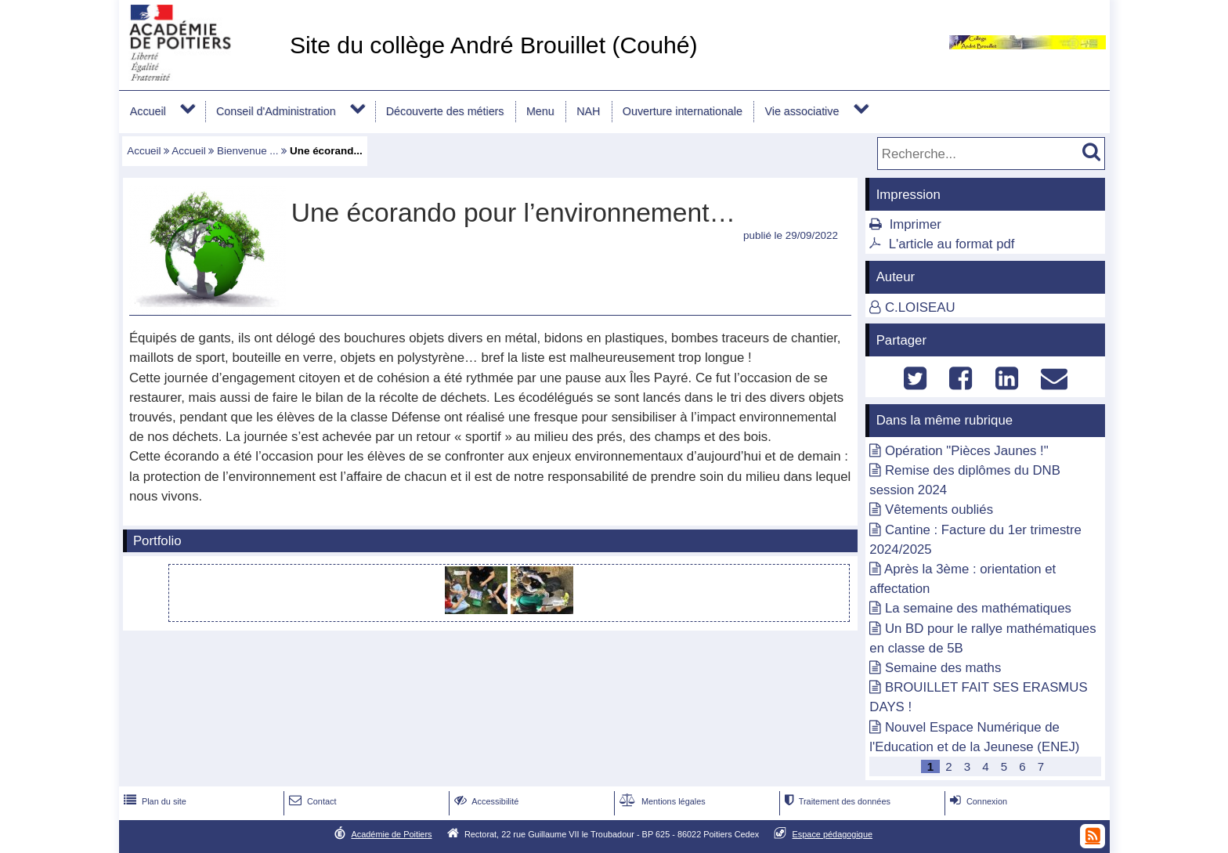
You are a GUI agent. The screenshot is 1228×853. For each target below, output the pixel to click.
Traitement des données (836, 801)
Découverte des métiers (445, 111)
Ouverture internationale (682, 111)
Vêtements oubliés (939, 509)
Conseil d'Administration (276, 111)
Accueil (148, 111)
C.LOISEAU (920, 307)
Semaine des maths (943, 667)
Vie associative (801, 111)
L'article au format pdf (952, 244)
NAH (588, 111)
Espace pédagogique (833, 834)
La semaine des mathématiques (978, 608)
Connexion (977, 801)
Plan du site (153, 801)
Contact (311, 801)
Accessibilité (485, 801)
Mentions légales (661, 801)
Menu (540, 111)
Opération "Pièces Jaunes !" (967, 450)
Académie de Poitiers (391, 834)
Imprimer (915, 224)
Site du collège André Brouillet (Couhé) (494, 45)
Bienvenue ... (247, 151)
